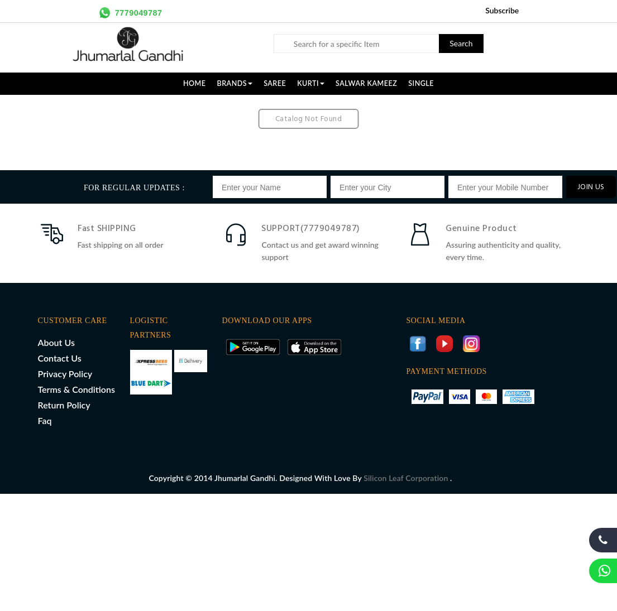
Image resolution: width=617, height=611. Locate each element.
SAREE (275, 83)
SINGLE (421, 83)
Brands (235, 83)
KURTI (310, 83)
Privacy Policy (65, 373)
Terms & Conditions (76, 389)
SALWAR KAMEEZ (366, 83)
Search (460, 43)
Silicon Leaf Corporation (406, 478)
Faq (45, 420)
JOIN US (591, 187)
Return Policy (64, 405)
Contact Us (60, 358)
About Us (56, 342)
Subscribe (502, 10)
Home (194, 83)
